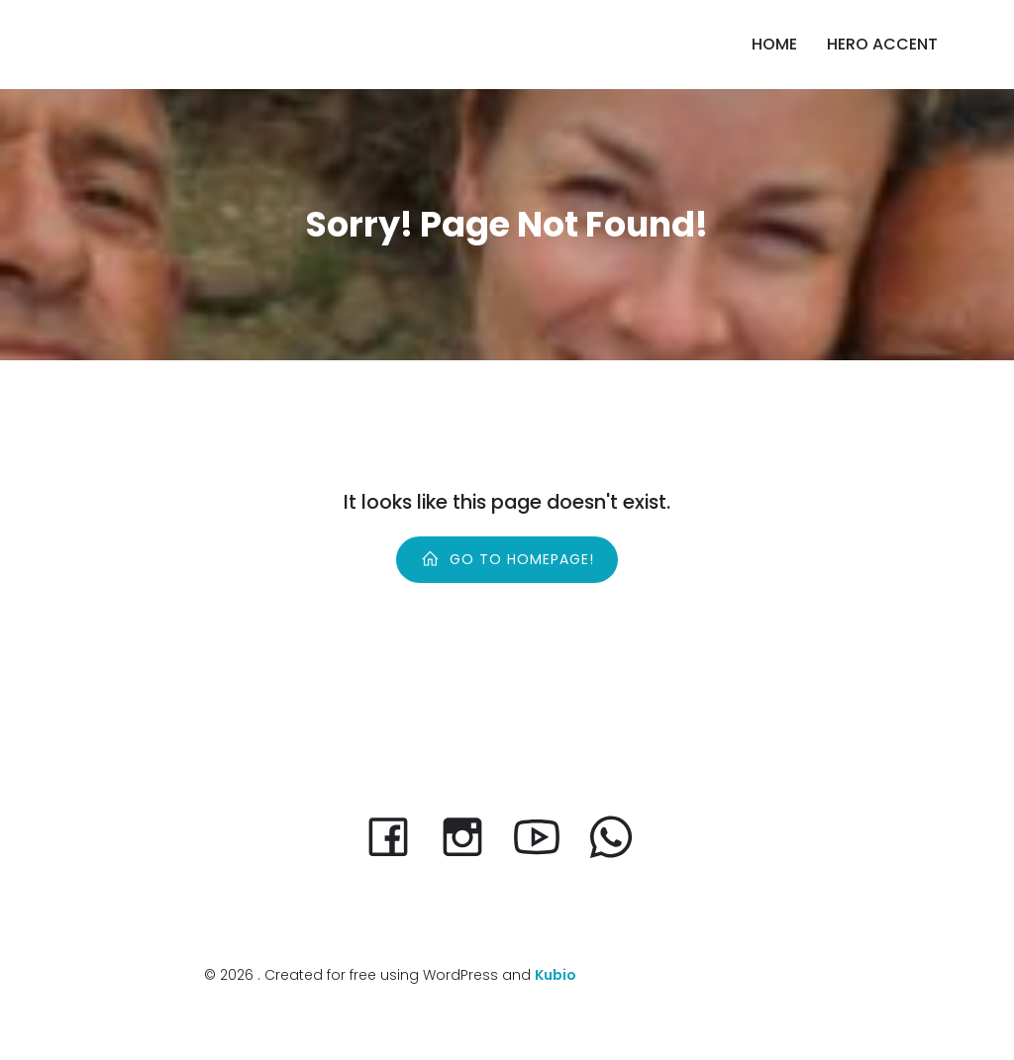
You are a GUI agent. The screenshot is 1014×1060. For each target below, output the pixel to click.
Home (774, 44)
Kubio (555, 975)
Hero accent (882, 44)
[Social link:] (544, 835)
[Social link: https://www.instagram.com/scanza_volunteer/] (470, 835)
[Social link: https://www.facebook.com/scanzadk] (395, 835)
